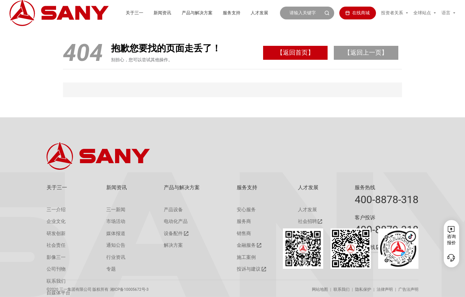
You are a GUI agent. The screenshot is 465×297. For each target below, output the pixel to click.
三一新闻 (113, 209)
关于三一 (105, 12)
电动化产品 (173, 221)
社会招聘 (303, 221)
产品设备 (171, 209)
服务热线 (365, 187)
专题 (108, 267)
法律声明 (385, 287)
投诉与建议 (246, 268)
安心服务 (243, 209)
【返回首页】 (295, 52)
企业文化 (55, 221)
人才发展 (230, 12)
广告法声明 (408, 287)
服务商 (241, 221)
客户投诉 (365, 217)
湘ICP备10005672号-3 (129, 287)
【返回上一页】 (366, 52)
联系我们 (341, 287)
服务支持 (202, 12)
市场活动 (113, 221)
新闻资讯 (133, 12)
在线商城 (357, 12)
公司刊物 (55, 267)
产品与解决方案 (167, 12)
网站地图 (320, 287)
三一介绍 (55, 209)
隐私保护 (363, 287)
